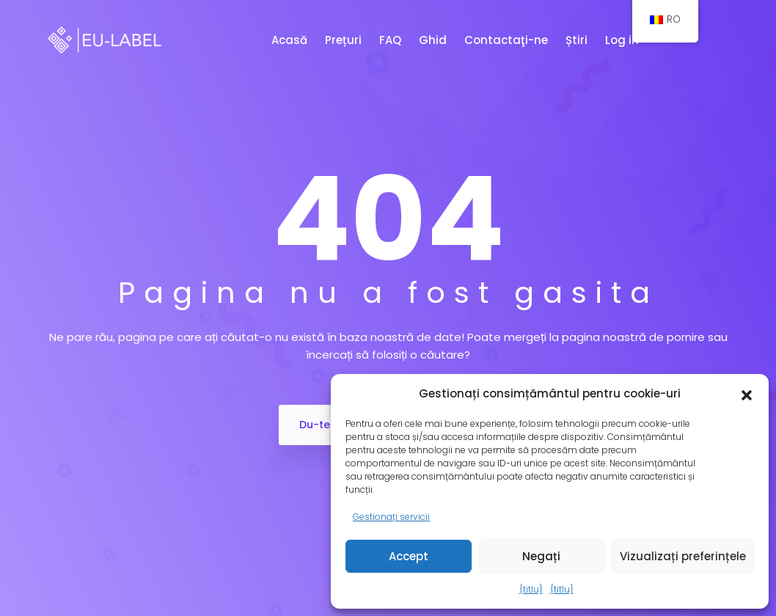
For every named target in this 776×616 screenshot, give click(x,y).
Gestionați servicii (391, 516)
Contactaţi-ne (507, 40)
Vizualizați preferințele (683, 556)
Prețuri (345, 40)
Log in (623, 40)
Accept (408, 556)
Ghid (434, 40)
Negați (541, 556)
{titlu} (531, 589)
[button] (746, 393)
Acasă (290, 40)
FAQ (391, 40)
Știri (577, 40)
